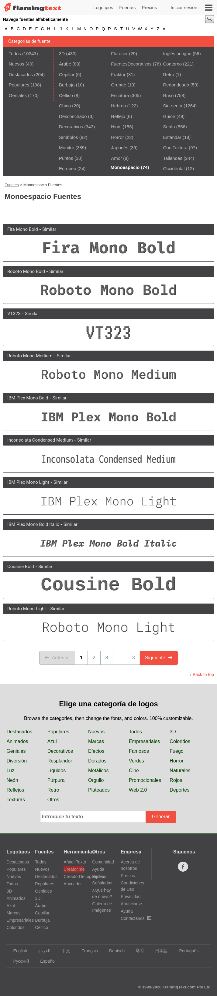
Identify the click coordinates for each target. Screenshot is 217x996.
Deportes (179, 789)
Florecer (119, 53)
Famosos (139, 751)
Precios (149, 7)
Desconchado (73, 116)
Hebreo (118, 105)
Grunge (118, 84)
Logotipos (103, 7)
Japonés (119, 147)
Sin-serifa (172, 105)
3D (62, 53)
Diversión (16, 760)
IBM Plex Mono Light (28, 482)
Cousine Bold (20, 566)
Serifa (169, 126)
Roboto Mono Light (26, 608)
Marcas (96, 741)
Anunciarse (131, 903)
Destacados (21, 74)
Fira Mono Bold (22, 229)
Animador (73, 883)
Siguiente (159, 657)
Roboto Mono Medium (30, 355)
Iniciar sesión (183, 7)
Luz (10, 770)
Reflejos (15, 789)
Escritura (120, 95)
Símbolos (68, 137)
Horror (117, 137)
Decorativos (71, 126)
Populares (19, 84)
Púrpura (56, 780)
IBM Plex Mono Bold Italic (33, 524)
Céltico (66, 95)
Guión (169, 116)
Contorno (172, 63)
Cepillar (66, 74)
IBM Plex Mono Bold (27, 398)
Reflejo (118, 116)
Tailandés (172, 158)
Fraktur (118, 74)
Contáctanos (136, 918)
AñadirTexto (74, 862)
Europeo (67, 168)
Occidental (173, 168)
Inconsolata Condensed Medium (40, 440)
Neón (12, 780)
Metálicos (98, 770)
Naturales (180, 770)
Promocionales (145, 780)
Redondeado (176, 84)
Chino (65, 105)
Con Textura (175, 147)
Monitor (66, 147)
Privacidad (130, 896)
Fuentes (127, 7)
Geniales (18, 95)
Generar (161, 816)
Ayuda (98, 869)
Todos (15, 53)
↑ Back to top (201, 674)
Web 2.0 (138, 789)
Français (87, 950)
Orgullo (96, 780)
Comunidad (103, 862)
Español (45, 961)
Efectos (96, 751)
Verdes (136, 760)
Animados (17, 741)
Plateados (99, 789)
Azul (52, 741)
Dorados (97, 760)
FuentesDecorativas (131, 63)
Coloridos (180, 741)
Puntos (66, 158)
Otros (53, 799)
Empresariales (144, 741)
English (17, 950)
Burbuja (67, 84)
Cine (134, 770)
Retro (168, 74)
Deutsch (114, 950)
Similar (49, 229)
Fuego (176, 751)
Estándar (172, 137)
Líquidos (56, 770)
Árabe (65, 63)
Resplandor (59, 760)
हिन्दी (137, 950)
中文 (63, 950)
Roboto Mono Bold (26, 271)
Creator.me (74, 869)
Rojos (176, 780)
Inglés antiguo (177, 53)
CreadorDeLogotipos (74, 876)
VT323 (14, 313)
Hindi (116, 126)
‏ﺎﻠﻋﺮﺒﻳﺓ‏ (41, 950)
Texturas (15, 799)
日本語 (158, 950)
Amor (116, 158)
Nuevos (16, 63)
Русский (18, 961)
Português (185, 950)
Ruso (168, 95)
